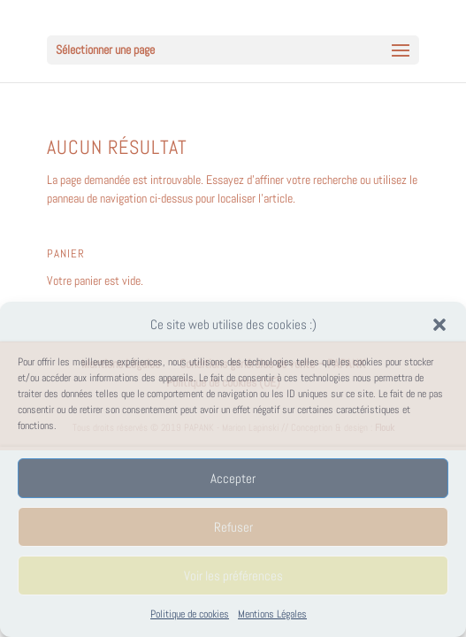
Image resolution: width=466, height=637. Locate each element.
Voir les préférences (233, 575)
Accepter (233, 478)
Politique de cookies (189, 614)
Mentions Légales (272, 614)
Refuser (233, 526)
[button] (439, 325)
